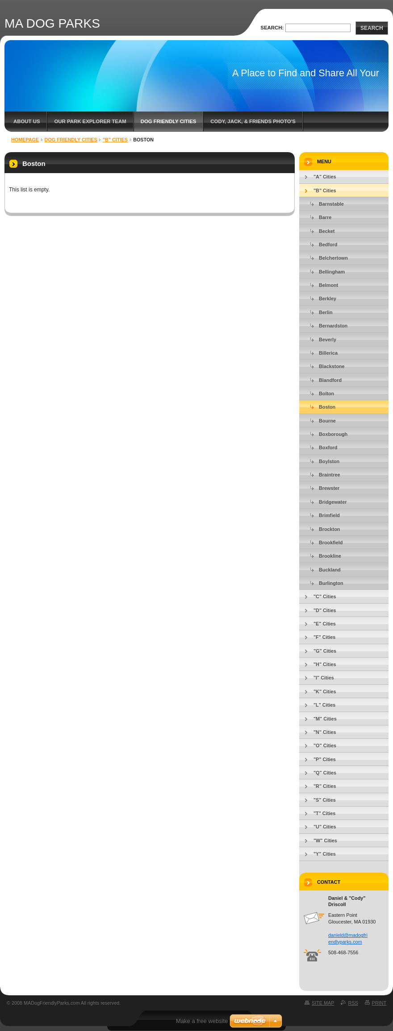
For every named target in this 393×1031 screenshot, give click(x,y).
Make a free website (202, 1021)
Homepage (25, 139)
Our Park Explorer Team (90, 121)
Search (371, 28)
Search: (272, 27)
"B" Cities (115, 139)
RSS (353, 1003)
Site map (323, 1003)
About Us (26, 121)
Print (379, 1003)
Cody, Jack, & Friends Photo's (252, 121)
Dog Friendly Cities (168, 121)
